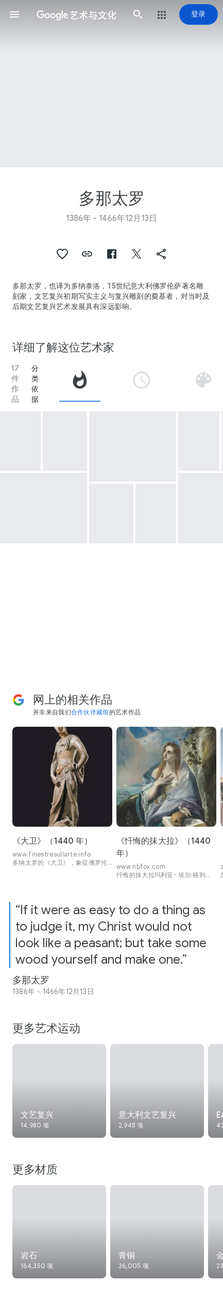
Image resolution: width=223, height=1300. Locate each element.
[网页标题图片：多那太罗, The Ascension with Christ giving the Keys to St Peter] (111, 83)
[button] (14, 14)
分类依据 (35, 384)
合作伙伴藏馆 (90, 712)
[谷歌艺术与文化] (76, 14)
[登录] (198, 14)
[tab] (79, 384)
